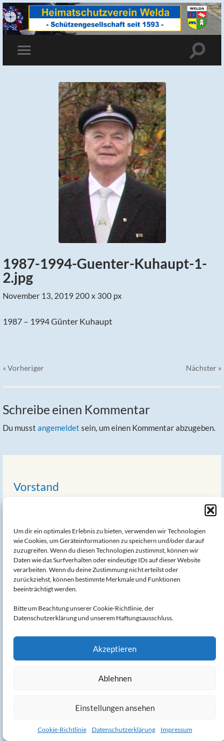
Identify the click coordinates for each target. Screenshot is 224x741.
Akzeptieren (114, 649)
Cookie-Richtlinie (62, 729)
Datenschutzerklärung (123, 729)
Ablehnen (115, 678)
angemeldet (59, 427)
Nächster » (203, 367)
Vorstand (36, 486)
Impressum (176, 729)
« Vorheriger (23, 367)
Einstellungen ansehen (115, 708)
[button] (210, 510)
